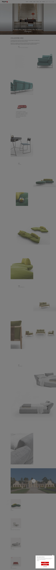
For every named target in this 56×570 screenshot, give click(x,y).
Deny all (40, 564)
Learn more (38, 562)
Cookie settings (45, 566)
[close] (52, 557)
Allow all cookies (49, 564)
